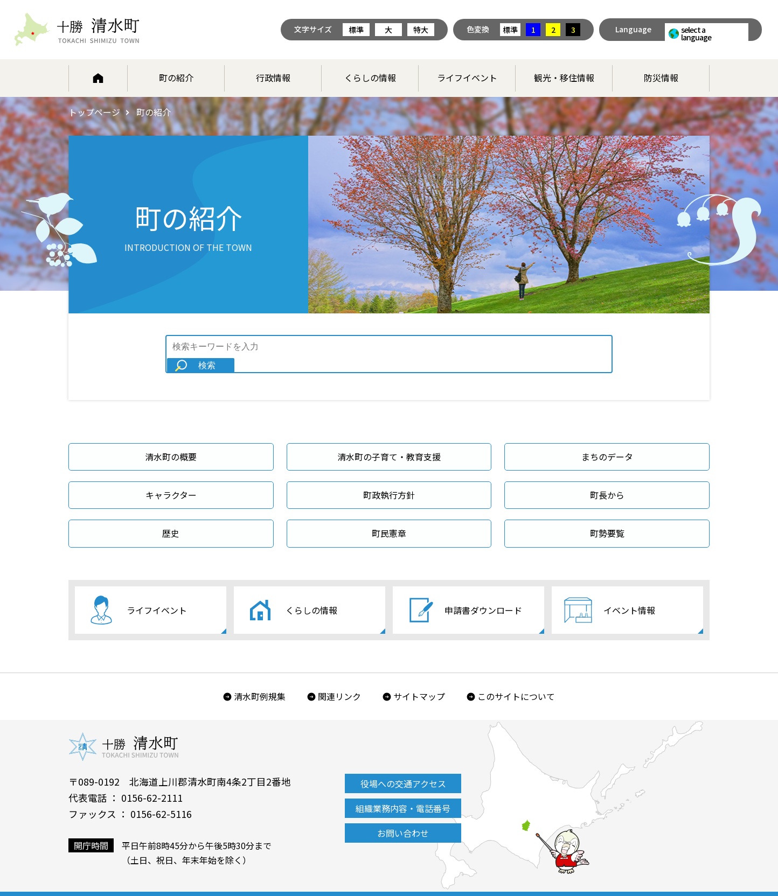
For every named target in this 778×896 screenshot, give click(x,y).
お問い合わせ (403, 817)
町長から (607, 480)
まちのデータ (607, 442)
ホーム (98, 78)
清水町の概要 (171, 442)
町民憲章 (389, 519)
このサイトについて (516, 681)
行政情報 (273, 77)
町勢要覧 (607, 519)
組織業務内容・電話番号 (403, 793)
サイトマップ (419, 681)
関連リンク (339, 681)
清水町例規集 (260, 681)
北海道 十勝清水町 (77, 30)
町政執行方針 (389, 480)
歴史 (170, 519)
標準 (356, 29)
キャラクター (171, 480)
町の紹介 (176, 77)
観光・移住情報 (564, 77)
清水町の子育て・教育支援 (389, 442)
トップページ (94, 112)
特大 (420, 29)
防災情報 (661, 77)
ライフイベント (467, 77)
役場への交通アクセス (403, 768)
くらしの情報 (370, 77)
